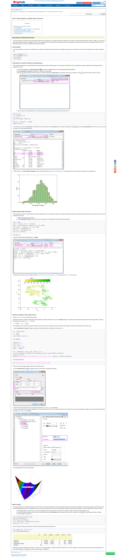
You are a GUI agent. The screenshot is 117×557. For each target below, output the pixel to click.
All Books (14, 11)
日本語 (19, 552)
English (12, 552)
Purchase (31, 5)
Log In (104, 1)
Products (15, 5)
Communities (49, 5)
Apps (23, 5)
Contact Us (67, 5)
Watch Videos (96, 2)
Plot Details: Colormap (48, 407)
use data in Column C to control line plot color (47, 275)
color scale (68, 275)
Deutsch (15, 552)
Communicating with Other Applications (34, 11)
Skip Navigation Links (16, 9)
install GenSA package (21, 317)
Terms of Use (23, 555)
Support (39, 5)
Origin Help (20, 11)
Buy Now (79, 2)
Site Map (12, 555)
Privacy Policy (17, 555)
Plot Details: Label (23, 410)
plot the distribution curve (58, 171)
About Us (58, 5)
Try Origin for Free (87, 2)
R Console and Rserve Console (53, 11)
